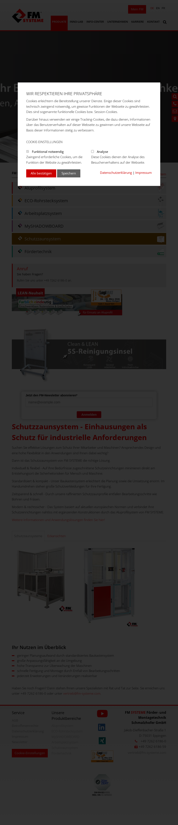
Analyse (102, 151)
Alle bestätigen (41, 173)
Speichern (69, 173)
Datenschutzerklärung (116, 172)
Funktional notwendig (48, 151)
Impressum (143, 172)
